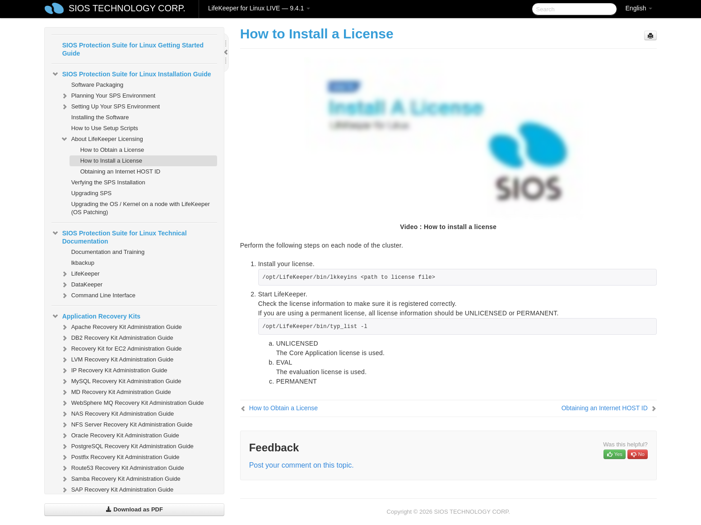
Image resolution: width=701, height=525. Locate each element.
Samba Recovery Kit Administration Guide (120, 478)
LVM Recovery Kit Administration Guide (117, 359)
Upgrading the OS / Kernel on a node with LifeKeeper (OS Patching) (140, 208)
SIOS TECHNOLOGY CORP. (127, 8)
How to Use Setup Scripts (104, 128)
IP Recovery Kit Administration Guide (113, 370)
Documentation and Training (108, 251)
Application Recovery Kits (96, 316)
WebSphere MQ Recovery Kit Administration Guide (132, 403)
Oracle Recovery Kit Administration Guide (119, 435)
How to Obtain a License (112, 149)
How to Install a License (111, 160)
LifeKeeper (80, 273)
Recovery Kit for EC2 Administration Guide (121, 348)
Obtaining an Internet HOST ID (120, 171)
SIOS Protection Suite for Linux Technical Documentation (119, 236)
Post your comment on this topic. (301, 465)
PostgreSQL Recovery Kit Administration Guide (127, 446)
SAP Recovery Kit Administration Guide (117, 489)
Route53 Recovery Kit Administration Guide (122, 468)
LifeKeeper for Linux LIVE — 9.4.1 (259, 8)
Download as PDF (134, 509)
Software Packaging (97, 84)
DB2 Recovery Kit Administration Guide (116, 338)
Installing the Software (100, 117)
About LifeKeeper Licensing (101, 139)
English (639, 8)
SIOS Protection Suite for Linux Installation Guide (131, 74)
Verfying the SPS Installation (108, 182)
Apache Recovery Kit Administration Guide (121, 327)
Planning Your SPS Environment (107, 95)
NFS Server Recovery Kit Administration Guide (126, 424)
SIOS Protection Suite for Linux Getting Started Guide (133, 49)
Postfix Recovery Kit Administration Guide (120, 457)
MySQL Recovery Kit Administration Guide (120, 381)
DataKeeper (81, 284)
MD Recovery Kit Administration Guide (115, 392)
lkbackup (82, 262)
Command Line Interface (97, 295)
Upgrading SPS (91, 193)
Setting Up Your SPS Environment (110, 106)
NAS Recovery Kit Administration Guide (117, 413)
